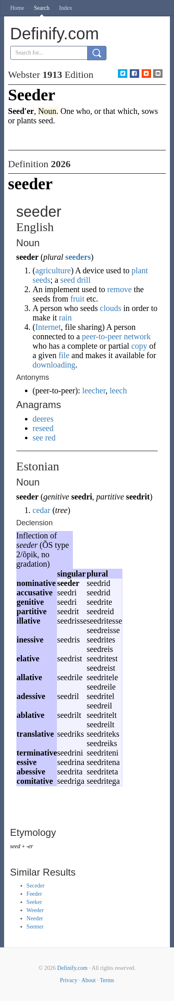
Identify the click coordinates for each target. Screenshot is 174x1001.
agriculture (53, 270)
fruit (77, 298)
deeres (43, 418)
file (64, 355)
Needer (35, 918)
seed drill (75, 279)
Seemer (35, 927)
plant (139, 270)
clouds (110, 308)
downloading (54, 364)
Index (65, 8)
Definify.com (72, 968)
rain (65, 317)
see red (44, 437)
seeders (78, 256)
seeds (41, 279)
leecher (94, 390)
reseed (43, 428)
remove (119, 289)
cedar (41, 510)
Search (42, 8)
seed (15, 846)
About (88, 980)
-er (29, 846)
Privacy (68, 980)
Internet (48, 326)
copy (139, 345)
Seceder (36, 886)
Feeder (34, 894)
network (137, 336)
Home (17, 8)
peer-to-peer (102, 336)
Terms (107, 980)
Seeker (34, 902)
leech (118, 390)
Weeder (35, 910)
